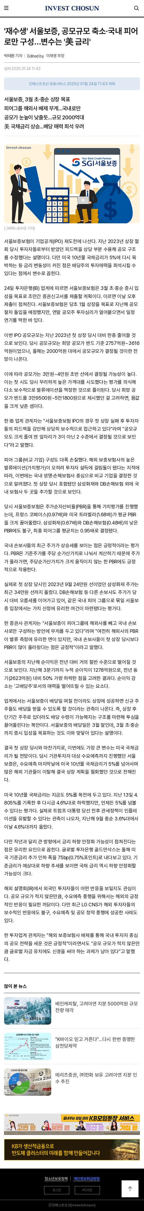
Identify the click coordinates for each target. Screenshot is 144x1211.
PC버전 (87, 1190)
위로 (130, 1188)
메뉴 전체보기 (7, 8)
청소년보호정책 (56, 1179)
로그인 (57, 1190)
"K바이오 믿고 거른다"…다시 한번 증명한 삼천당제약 (95, 1042)
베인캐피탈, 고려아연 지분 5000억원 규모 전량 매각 (96, 1007)
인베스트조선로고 (72, 8)
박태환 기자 (13, 55)
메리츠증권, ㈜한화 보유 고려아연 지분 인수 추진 (96, 1078)
